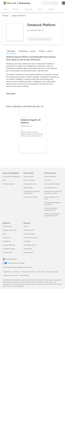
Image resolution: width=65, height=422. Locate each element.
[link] (32, 131)
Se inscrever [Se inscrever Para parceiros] (47, 180)
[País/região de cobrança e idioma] (50, 3)
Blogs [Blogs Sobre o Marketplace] (4, 180)
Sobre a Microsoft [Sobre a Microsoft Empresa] (29, 230)
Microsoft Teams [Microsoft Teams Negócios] (7, 252)
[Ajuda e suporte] (34, 3)
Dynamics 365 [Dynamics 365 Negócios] (7, 237)
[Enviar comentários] (31, 3)
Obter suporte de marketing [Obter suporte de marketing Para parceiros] (52, 184)
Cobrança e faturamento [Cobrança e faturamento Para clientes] (30, 197)
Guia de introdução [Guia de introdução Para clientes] (29, 180)
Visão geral (11, 51)
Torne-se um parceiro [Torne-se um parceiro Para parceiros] (50, 176)
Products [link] (5, 15)
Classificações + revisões (27, 51)
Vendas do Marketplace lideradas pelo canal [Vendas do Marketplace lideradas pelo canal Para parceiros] (51, 209)
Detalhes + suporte (45, 51)
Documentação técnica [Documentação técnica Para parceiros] (50, 187)
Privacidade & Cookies (28, 272)
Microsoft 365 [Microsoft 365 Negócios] (7, 241)
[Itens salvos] (37, 3)
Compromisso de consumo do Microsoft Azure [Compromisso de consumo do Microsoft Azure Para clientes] (32, 192)
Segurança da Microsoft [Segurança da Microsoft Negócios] (9, 230)
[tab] (11, 51)
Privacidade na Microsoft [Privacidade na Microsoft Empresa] (30, 237)
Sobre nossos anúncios (10, 275)
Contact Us (16, 272)
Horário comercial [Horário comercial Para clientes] (29, 176)
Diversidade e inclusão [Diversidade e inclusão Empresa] (30, 245)
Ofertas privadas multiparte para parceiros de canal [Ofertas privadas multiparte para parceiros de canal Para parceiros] (52, 214)
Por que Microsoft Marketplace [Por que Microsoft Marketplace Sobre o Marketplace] (11, 176)
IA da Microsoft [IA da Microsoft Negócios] (7, 226)
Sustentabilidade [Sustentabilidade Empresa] (28, 252)
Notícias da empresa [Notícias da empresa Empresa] (29, 234)
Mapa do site (7, 272)
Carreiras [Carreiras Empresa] (26, 226)
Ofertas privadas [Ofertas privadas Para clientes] (28, 187)
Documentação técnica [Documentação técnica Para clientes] (30, 184)
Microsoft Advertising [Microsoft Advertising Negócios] (9, 245)
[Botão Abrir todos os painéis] (5, 9)
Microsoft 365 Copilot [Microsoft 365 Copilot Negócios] (9, 249)
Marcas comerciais (52, 272)
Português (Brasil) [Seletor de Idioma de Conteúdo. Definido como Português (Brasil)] (11, 259)
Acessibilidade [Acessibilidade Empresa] (28, 249)
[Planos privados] (40, 3)
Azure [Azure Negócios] (4, 234)
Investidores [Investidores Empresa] (27, 241)
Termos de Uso (40, 272)
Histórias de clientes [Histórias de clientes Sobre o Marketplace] (8, 184)
